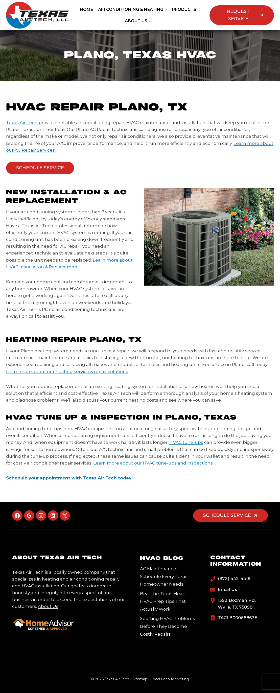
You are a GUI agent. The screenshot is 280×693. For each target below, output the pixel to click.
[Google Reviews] (29, 515)
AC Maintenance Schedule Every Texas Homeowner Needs (164, 576)
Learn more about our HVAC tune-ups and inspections (153, 463)
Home (86, 9)
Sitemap (139, 679)
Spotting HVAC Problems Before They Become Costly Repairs (167, 626)
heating (50, 579)
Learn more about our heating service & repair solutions (67, 371)
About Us (48, 606)
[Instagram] (41, 515)
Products (184, 9)
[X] (65, 515)
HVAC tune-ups (186, 442)
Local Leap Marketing (170, 679)
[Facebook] (17, 515)
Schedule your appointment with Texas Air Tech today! (69, 477)
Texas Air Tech (22, 122)
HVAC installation (40, 585)
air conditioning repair (94, 579)
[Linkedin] (53, 515)
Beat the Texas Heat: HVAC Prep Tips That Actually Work (163, 601)
